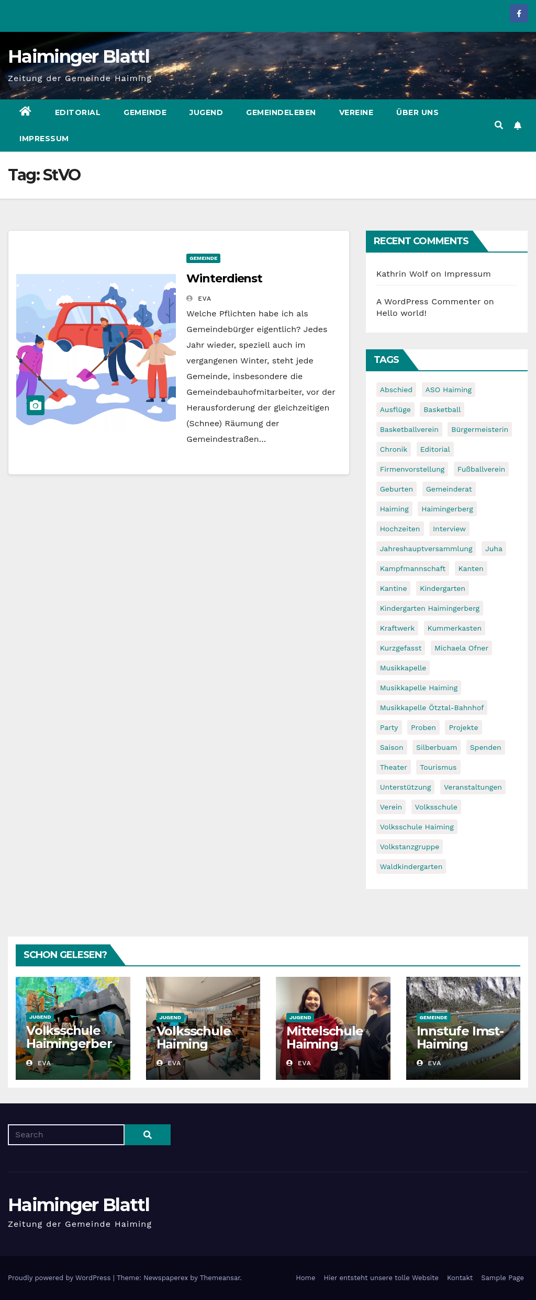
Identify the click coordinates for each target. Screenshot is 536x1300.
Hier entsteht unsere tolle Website (380, 1278)
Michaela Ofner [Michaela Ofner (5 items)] (461, 648)
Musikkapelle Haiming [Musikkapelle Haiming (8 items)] (419, 687)
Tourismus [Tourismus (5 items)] (438, 767)
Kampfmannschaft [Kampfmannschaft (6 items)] (412, 568)
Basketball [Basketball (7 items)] (442, 409)
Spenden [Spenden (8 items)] (485, 747)
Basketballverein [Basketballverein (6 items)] (409, 429)
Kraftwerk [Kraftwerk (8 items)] (397, 628)
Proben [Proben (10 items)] (423, 727)
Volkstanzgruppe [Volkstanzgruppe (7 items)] (410, 846)
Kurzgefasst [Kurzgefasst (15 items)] (401, 648)
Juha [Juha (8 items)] (493, 548)
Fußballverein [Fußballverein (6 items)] (481, 469)
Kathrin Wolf (402, 274)
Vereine (356, 112)
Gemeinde (145, 112)
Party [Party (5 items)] (389, 727)
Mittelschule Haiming (324, 1037)
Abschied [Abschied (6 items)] (396, 389)
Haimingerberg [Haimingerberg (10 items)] (447, 509)
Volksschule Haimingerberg (69, 1043)
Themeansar (220, 1278)
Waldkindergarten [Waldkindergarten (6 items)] (411, 866)
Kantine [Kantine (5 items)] (393, 588)
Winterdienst (224, 278)
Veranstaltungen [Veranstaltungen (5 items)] (473, 787)
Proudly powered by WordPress (60, 1278)
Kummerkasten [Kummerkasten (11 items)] (455, 628)
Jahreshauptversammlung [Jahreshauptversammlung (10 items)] (426, 548)
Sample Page (502, 1278)
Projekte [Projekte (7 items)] (463, 727)
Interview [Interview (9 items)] (449, 528)
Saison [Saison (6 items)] (392, 747)
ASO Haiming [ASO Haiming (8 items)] (449, 389)
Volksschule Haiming (194, 1037)
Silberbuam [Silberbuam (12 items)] (436, 747)
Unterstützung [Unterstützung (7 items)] (405, 787)
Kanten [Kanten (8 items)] (471, 568)
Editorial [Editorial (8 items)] (435, 449)
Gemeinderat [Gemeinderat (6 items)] (449, 489)
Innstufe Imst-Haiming (460, 1037)
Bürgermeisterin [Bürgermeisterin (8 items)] (479, 429)
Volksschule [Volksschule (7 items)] (436, 807)
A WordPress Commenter (428, 301)
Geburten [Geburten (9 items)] (397, 489)
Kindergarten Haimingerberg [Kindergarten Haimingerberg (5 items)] (429, 608)
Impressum (44, 138)
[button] (499, 125)
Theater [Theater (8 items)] (393, 767)
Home (305, 1278)
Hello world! (401, 313)
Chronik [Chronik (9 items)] (394, 449)
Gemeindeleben (281, 112)
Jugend (206, 112)
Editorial (78, 112)
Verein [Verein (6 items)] (391, 807)
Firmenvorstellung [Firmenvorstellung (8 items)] (412, 469)
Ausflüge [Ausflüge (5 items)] (395, 409)
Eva (198, 298)
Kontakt (460, 1278)
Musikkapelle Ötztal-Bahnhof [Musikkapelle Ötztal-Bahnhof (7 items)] (432, 707)
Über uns (417, 112)
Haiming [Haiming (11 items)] (394, 509)
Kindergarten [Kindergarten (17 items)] (442, 588)
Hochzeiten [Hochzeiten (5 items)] (400, 528)
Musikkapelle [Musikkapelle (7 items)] (403, 668)
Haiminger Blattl (78, 56)
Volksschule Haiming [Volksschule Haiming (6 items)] (417, 827)
